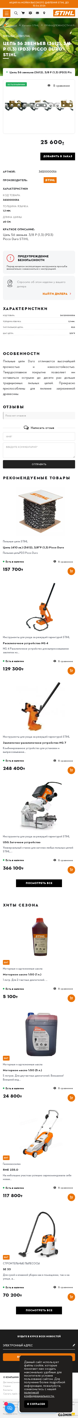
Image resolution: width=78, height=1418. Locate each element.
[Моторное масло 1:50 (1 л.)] (41, 915)
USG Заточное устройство (22, 842)
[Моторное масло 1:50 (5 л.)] (41, 1011)
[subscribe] (39, 1345)
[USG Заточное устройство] (41, 783)
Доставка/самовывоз (13, 1382)
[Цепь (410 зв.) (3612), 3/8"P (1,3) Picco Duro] (41, 488)
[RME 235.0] (41, 1110)
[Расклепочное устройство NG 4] (41, 584)
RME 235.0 (10, 1169)
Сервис (7, 1385)
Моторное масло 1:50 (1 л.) (22, 974)
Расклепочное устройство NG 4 (25, 643)
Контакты (7, 1389)
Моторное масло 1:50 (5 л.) (22, 1070)
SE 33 (7, 1269)
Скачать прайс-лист (13, 1393)
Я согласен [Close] (36, 1404)
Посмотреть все (39, 883)
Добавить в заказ (57, 156)
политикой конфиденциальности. (39, 1394)
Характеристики (15, 188)
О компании (11, 1377)
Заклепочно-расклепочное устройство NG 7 (34, 742)
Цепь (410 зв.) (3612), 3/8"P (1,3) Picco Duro (33, 547)
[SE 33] (41, 1210)
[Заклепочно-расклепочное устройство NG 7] (41, 683)
